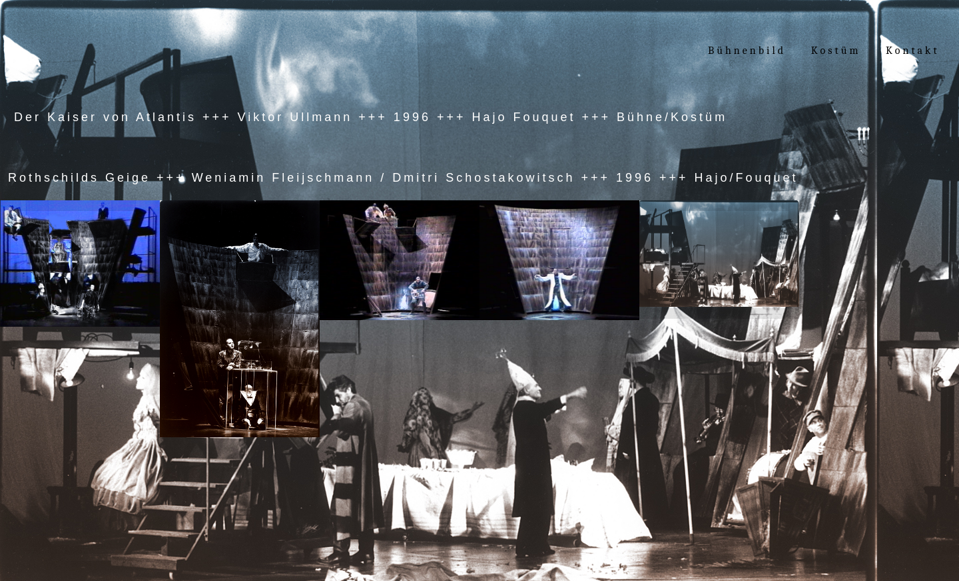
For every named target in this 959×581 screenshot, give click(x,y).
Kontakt (913, 51)
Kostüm (838, 51)
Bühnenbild (747, 51)
